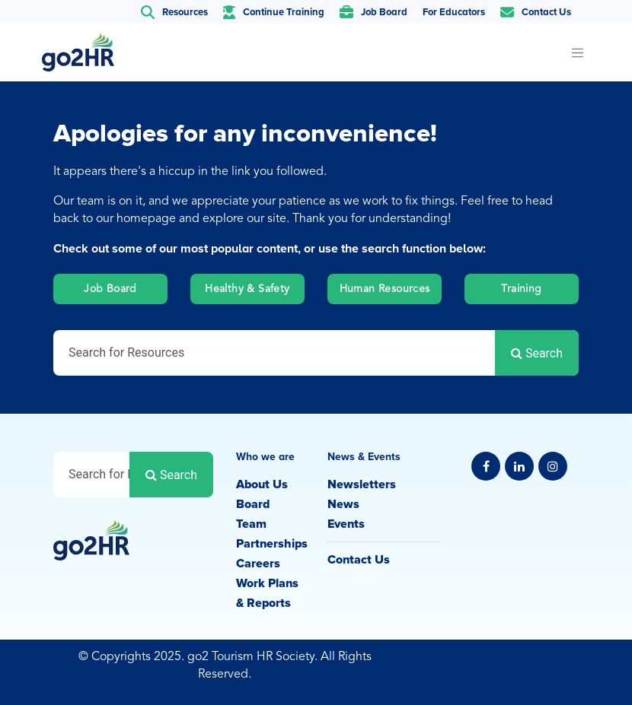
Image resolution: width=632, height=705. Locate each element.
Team (251, 524)
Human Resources (385, 289)
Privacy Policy (541, 658)
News (343, 504)
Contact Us (358, 559)
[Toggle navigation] (577, 52)
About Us (262, 484)
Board (253, 504)
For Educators (454, 12)
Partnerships (272, 543)
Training (521, 289)
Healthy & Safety (247, 289)
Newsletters (361, 484)
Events (346, 524)
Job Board (110, 289)
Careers (258, 563)
